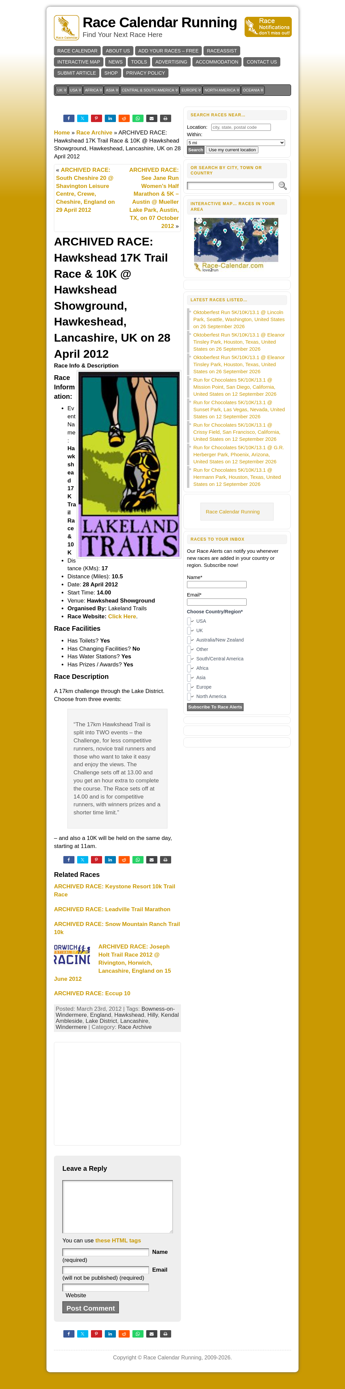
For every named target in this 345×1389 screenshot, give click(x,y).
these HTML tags (118, 1250)
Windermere (71, 1027)
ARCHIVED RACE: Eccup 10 (92, 993)
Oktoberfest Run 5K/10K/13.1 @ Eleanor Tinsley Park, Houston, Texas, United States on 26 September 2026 (239, 342)
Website (76, 1305)
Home (62, 132)
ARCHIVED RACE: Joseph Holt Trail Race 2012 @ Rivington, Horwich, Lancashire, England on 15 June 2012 (112, 962)
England (100, 1015)
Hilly (152, 1015)
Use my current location (232, 149)
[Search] (230, 186)
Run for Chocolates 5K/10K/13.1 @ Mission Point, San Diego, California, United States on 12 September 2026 (235, 387)
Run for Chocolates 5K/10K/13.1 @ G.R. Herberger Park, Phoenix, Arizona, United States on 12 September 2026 (238, 454)
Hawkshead (129, 1015)
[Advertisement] (117, 1094)
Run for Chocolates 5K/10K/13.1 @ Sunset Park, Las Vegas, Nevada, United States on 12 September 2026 (239, 409)
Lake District (101, 1021)
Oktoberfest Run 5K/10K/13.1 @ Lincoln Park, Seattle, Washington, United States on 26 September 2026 (239, 319)
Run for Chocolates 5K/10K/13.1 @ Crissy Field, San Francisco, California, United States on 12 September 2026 (236, 432)
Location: (197, 127)
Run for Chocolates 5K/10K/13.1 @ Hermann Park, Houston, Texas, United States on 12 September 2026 (237, 477)
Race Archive (94, 132)
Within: (194, 134)
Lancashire (134, 1021)
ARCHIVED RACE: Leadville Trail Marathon (112, 909)
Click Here (122, 616)
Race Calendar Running (160, 22)
